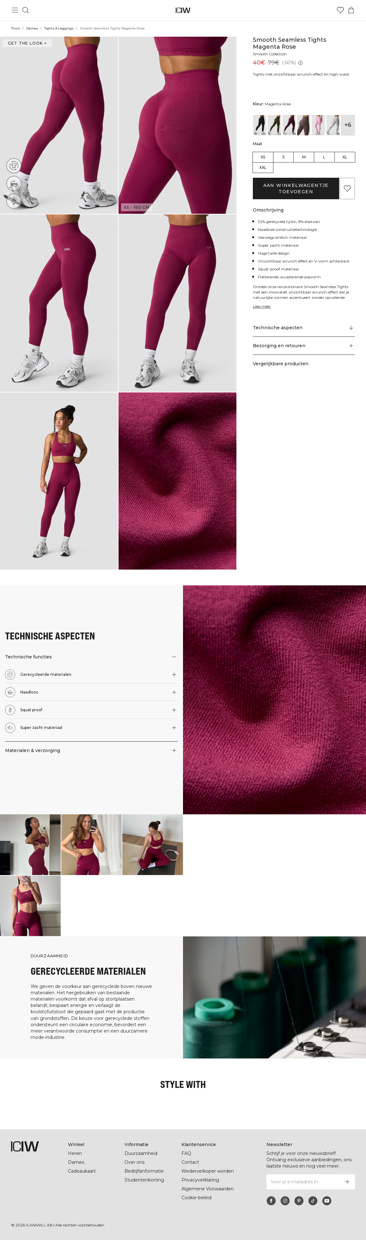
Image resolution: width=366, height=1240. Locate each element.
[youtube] (326, 1200)
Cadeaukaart (82, 1171)
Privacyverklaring (200, 1180)
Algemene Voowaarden (207, 1189)
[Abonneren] (346, 1181)
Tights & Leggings (58, 28)
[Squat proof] (13, 201)
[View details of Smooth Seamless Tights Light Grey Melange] (333, 125)
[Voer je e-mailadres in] (302, 1181)
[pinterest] (299, 1200)
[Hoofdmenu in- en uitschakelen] (14, 10)
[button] (59, 125)
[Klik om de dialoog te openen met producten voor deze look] (30, 844)
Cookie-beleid (196, 1197)
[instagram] (285, 1200)
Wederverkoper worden (207, 1171)
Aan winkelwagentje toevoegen (296, 188)
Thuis (15, 28)
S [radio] (283, 157)
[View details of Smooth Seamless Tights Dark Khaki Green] (274, 125)
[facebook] (271, 1200)
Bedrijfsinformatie (145, 1171)
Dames (32, 28)
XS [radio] (262, 157)
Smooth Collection (271, 54)
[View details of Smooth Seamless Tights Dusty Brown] (304, 125)
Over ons (134, 1162)
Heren (74, 1153)
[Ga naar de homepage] (183, 10)
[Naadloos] (15, 182)
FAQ (186, 1153)
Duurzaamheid (141, 1153)
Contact (190, 1162)
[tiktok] (313, 1200)
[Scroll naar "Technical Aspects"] (304, 328)
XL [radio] (344, 157)
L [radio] (324, 157)
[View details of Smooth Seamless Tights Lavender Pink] (318, 125)
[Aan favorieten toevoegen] (347, 188)
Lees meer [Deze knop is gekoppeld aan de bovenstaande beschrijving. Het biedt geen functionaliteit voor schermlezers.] (262, 306)
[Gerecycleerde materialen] (16, 164)
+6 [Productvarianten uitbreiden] (348, 124)
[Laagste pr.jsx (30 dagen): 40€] (300, 63)
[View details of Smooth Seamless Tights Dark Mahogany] (289, 125)
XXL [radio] (262, 167)
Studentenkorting (144, 1180)
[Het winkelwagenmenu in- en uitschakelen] (351, 10)
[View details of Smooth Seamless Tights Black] (260, 125)
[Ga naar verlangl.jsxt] (340, 10)
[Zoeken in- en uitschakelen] (25, 10)
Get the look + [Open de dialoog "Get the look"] (26, 43)
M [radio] (304, 157)
